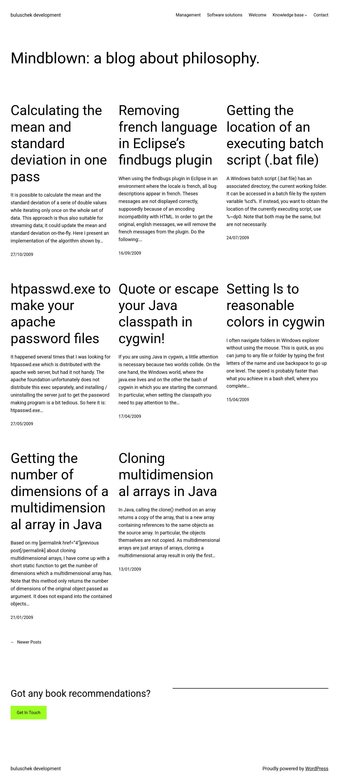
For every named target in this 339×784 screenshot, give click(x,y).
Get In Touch (28, 712)
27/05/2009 (22, 423)
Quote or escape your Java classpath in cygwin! (169, 314)
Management (188, 14)
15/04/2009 (237, 399)
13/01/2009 (130, 569)
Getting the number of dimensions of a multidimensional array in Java (60, 491)
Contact (321, 14)
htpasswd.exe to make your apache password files (61, 314)
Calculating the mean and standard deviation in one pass (59, 143)
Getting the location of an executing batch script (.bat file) (275, 135)
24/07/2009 (237, 237)
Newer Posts (26, 642)
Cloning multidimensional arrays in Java (168, 474)
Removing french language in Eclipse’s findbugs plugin (168, 135)
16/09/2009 (130, 253)
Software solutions (224, 14)
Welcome (257, 14)
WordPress (316, 768)
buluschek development (36, 15)
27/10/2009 (22, 254)
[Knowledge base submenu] (306, 15)
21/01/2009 (22, 617)
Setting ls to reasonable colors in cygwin (275, 305)
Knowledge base (288, 14)
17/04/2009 (130, 416)
